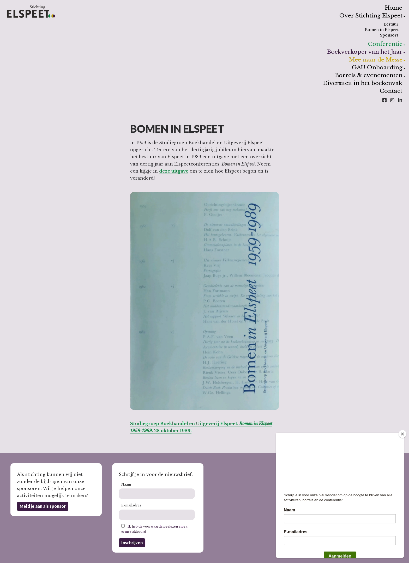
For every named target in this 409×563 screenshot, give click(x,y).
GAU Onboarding (377, 67)
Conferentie (385, 44)
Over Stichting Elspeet (370, 15)
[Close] (402, 434)
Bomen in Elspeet (382, 29)
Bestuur (391, 24)
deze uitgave (173, 171)
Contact (391, 91)
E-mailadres (131, 505)
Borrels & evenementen (368, 75)
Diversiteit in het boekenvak (362, 83)
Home (393, 7)
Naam (126, 484)
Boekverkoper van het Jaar (364, 51)
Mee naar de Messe (375, 59)
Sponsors (389, 35)
